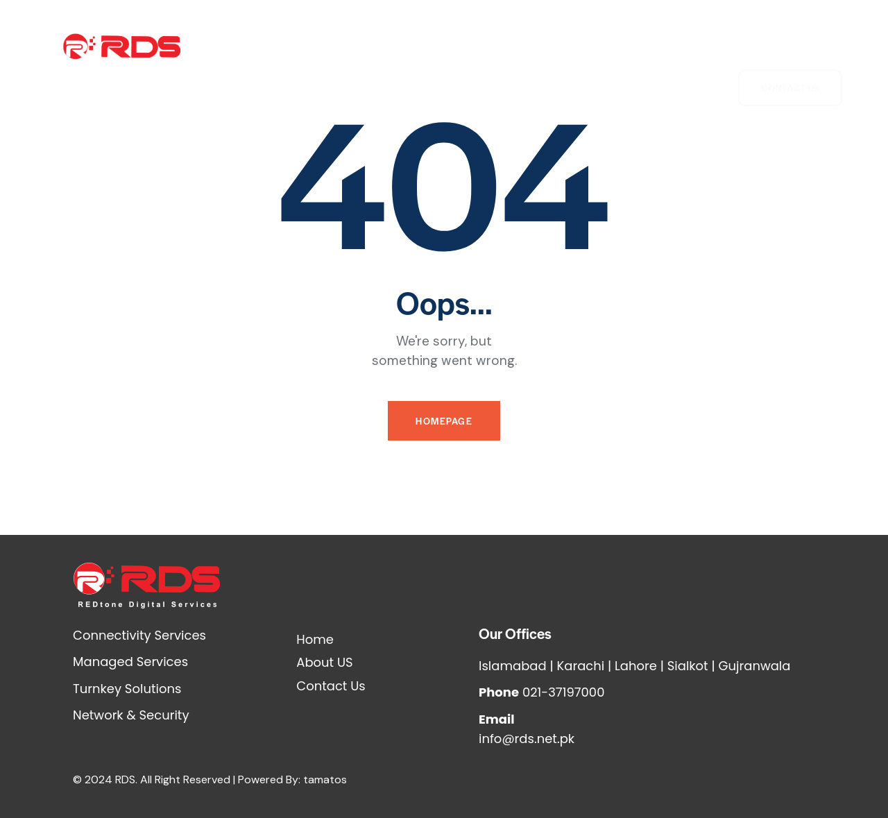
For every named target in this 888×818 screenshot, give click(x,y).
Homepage (444, 420)
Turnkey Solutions (460, 67)
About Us (277, 36)
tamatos (325, 779)
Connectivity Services (379, 36)
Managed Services (616, 36)
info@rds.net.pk (526, 738)
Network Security (502, 36)
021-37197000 (563, 692)
